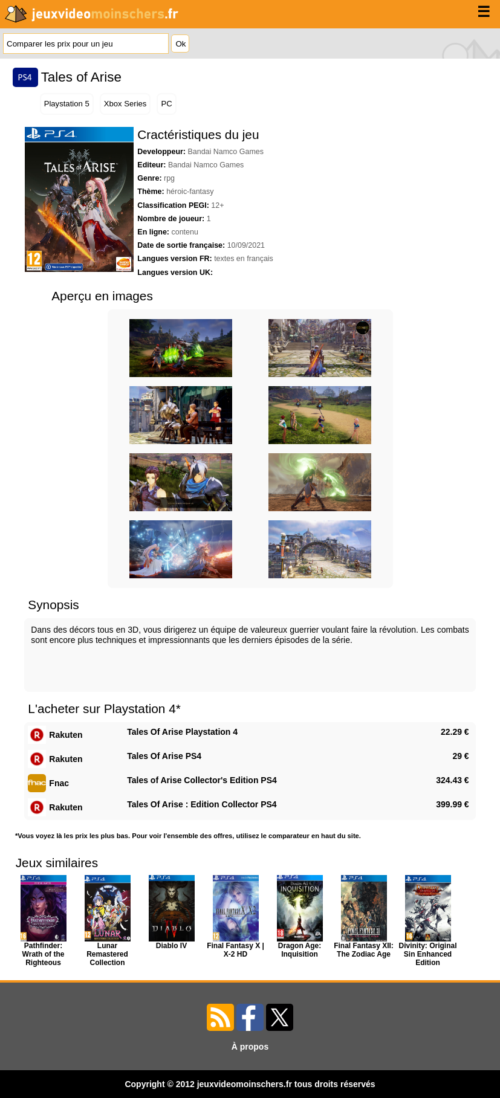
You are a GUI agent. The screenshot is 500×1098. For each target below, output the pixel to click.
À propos (250, 1046)
